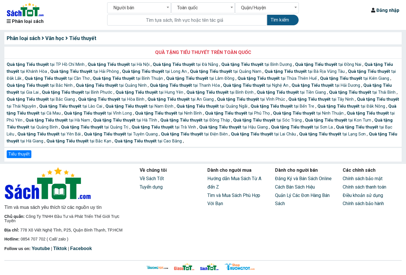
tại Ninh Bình (169, 113)
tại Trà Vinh (164, 127)
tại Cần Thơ (58, 78)
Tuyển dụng (151, 187)
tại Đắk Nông (351, 106)
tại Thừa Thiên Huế (278, 78)
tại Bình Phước (78, 92)
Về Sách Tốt (152, 178)
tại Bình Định (220, 92)
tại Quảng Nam (226, 71)
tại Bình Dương (257, 64)
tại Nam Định (140, 106)
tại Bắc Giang (41, 99)
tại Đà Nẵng (186, 64)
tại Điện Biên (195, 134)
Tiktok (60, 248)
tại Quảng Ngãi (213, 106)
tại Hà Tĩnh (125, 120)
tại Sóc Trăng (268, 120)
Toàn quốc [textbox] (187, 7)
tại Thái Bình (363, 92)
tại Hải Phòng (85, 71)
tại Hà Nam (58, 120)
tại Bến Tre (283, 106)
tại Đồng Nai (328, 64)
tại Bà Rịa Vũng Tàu (305, 71)
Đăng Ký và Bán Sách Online (303, 178)
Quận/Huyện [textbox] (253, 7)
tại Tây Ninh (321, 99)
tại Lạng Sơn (333, 134)
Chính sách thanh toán (364, 187)
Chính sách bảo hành (363, 203)
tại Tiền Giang (292, 92)
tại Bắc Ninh (40, 85)
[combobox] (139, 7)
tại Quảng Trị (95, 127)
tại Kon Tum (338, 120)
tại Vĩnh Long (98, 113)
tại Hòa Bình (111, 99)
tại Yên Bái (49, 134)
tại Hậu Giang (234, 127)
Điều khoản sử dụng (363, 195)
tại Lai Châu (264, 134)
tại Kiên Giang (355, 78)
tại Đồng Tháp (195, 120)
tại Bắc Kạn (79, 141)
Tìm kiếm (280, 20)
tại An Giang (181, 99)
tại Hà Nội (119, 64)
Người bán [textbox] (123, 7)
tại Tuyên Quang (121, 134)
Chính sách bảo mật (362, 178)
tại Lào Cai (71, 106)
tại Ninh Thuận (309, 113)
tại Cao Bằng (148, 141)
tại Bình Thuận (128, 78)
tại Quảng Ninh (112, 85)
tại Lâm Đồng (201, 78)
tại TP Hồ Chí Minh (46, 64)
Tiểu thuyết (19, 154)
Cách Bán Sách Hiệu (295, 187)
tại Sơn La (302, 127)
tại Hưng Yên (150, 92)
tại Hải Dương (326, 85)
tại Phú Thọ (238, 113)
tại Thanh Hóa (185, 85)
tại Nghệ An (256, 85)
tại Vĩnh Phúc (251, 99)
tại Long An (155, 71)
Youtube (41, 248)
